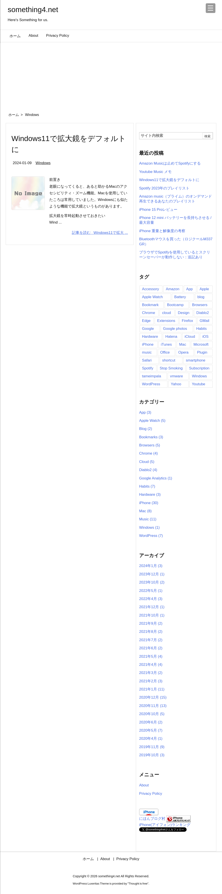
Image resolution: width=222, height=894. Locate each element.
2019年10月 (151, 755)
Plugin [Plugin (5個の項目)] (202, 352)
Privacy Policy (150, 793)
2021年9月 (150, 623)
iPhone (148, 503)
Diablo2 (148, 470)
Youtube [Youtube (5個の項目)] (198, 384)
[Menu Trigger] (210, 8)
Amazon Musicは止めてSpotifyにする (170, 163)
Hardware (150, 494)
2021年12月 (151, 607)
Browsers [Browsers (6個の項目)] (199, 305)
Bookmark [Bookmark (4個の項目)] (150, 305)
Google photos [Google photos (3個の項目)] (175, 329)
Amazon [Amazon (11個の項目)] (172, 289)
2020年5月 (150, 730)
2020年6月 (150, 722)
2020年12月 (153, 697)
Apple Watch (152, 421)
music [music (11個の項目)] (147, 352)
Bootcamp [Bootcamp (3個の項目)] (175, 305)
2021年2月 (150, 681)
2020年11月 (153, 706)
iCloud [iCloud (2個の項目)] (190, 336)
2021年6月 (150, 648)
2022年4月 (150, 599)
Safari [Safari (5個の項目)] (147, 360)
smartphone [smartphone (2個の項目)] (195, 360)
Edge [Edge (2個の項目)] (146, 321)
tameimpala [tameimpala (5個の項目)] (151, 376)
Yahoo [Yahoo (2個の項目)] (176, 384)
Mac (145, 511)
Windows (43, 163)
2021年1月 (151, 689)
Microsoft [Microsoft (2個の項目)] (200, 344)
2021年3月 (150, 673)
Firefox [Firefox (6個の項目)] (187, 321)
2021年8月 (150, 632)
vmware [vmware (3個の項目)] (176, 376)
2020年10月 (151, 714)
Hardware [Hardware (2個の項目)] (150, 336)
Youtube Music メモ (155, 172)
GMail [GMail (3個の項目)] (204, 321)
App (145, 412)
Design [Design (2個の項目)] (183, 313)
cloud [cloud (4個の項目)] (166, 313)
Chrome (148, 453)
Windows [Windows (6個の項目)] (199, 376)
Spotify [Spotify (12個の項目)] (147, 368)
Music (147, 519)
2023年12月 (151, 574)
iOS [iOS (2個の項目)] (205, 336)
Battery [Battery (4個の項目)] (180, 297)
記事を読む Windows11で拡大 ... (100, 233)
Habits (147, 486)
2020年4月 (150, 738)
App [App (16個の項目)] (189, 289)
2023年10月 (151, 582)
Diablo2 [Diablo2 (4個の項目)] (202, 313)
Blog (145, 429)
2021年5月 (150, 656)
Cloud (146, 462)
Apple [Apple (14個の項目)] (204, 289)
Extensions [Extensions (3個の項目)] (166, 321)
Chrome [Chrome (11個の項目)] (148, 313)
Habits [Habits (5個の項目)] (201, 329)
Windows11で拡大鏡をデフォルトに (169, 180)
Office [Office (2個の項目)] (165, 352)
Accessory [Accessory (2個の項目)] (150, 289)
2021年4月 (150, 665)
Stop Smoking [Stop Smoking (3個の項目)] (171, 368)
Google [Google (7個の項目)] (148, 329)
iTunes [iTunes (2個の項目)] (166, 344)
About (144, 785)
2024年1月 (150, 566)
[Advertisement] (111, 75)
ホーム (13, 115)
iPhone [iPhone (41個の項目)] (147, 344)
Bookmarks (151, 437)
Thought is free (138, 883)
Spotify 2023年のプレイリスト (164, 188)
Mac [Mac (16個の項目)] (182, 344)
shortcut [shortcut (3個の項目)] (168, 360)
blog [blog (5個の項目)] (200, 297)
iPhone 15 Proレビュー (158, 209)
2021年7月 (150, 640)
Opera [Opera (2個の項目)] (183, 352)
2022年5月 (150, 591)
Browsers (149, 445)
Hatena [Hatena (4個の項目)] (171, 336)
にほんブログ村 (152, 819)
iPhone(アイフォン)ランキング (164, 825)
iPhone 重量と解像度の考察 (162, 231)
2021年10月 (151, 615)
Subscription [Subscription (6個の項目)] (199, 368)
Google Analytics (155, 478)
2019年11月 (151, 747)
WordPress (151, 536)
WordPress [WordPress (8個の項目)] (151, 384)
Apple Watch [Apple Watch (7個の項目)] (152, 297)
